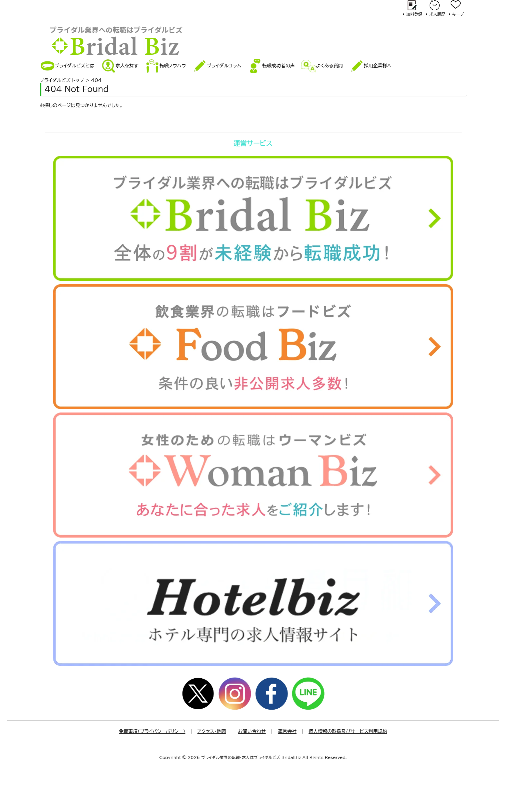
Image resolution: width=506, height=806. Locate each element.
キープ (458, 14)
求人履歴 (437, 14)
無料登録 (414, 14)
